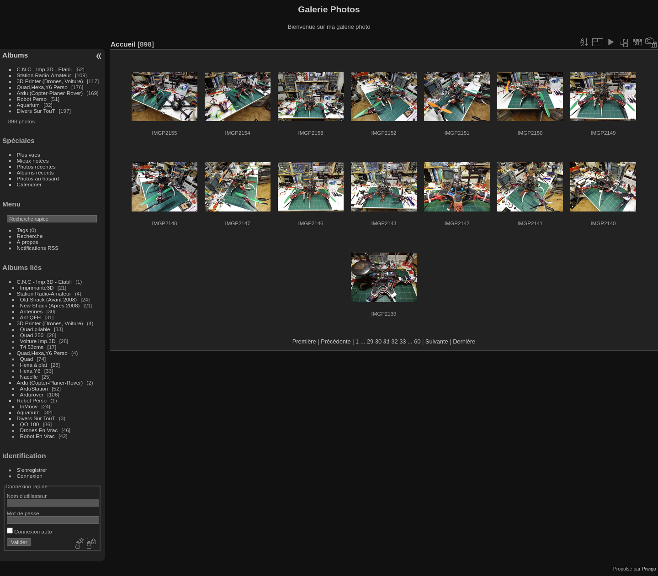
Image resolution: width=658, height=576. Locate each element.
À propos (27, 242)
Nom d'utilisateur (27, 496)
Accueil (123, 44)
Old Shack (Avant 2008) (48, 299)
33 (402, 341)
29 (370, 341)
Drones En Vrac (39, 430)
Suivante (436, 341)
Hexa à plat (34, 365)
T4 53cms (32, 347)
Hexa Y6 (30, 371)
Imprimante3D (37, 288)
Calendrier (29, 184)
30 (378, 341)
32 (394, 341)
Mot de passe (23, 513)
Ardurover (32, 394)
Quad (27, 359)
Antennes (31, 311)
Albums (15, 55)
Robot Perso (32, 99)
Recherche (30, 236)
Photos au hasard (38, 178)
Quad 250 (32, 335)
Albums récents (35, 172)
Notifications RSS (38, 248)
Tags (22, 230)
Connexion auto (29, 531)
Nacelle (29, 377)
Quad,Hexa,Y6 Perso (42, 87)
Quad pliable (35, 329)
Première (304, 341)
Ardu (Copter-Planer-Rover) (50, 93)
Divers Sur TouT (36, 111)
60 (417, 341)
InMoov (29, 406)
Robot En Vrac (37, 436)
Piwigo (649, 568)
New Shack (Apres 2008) (50, 305)
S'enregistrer (32, 470)
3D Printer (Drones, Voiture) (50, 81)
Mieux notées (33, 161)
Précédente (335, 341)
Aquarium (28, 105)
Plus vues (28, 155)
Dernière (464, 341)
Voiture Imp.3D (38, 341)
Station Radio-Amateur (44, 75)
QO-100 (29, 424)
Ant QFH (30, 317)
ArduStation (34, 388)
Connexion (29, 476)
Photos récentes (36, 166)
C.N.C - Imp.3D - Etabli (44, 69)
